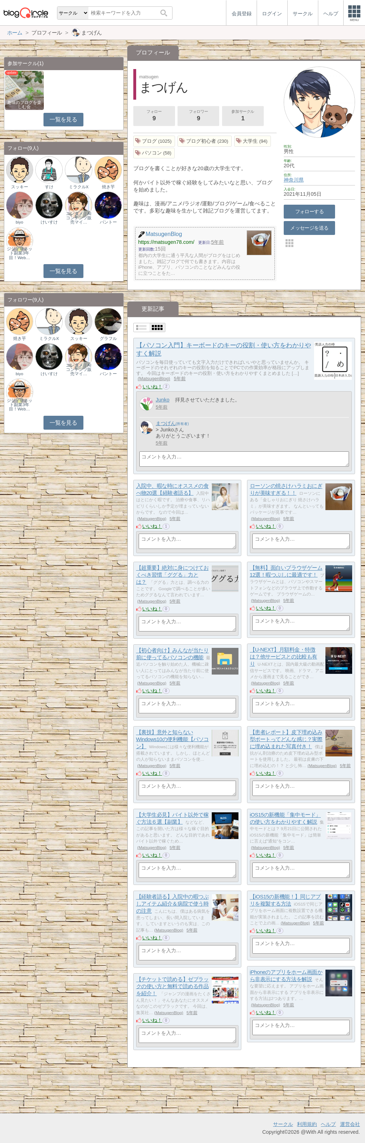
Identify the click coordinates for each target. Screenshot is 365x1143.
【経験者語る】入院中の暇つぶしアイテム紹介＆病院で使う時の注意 (172, 904)
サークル (283, 1124)
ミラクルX (79, 187)
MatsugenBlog (154, 378)
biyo (19, 222)
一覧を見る (63, 119)
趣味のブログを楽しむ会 (24, 104)
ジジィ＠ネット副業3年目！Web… (19, 253)
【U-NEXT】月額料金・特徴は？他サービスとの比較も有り (283, 657)
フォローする (309, 211)
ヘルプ (328, 1124)
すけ (49, 187)
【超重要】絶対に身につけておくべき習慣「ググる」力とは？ (172, 575)
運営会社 (350, 1124)
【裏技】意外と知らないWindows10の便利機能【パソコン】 (172, 739)
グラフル (108, 338)
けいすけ (49, 222)
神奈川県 (294, 180)
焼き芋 (108, 187)
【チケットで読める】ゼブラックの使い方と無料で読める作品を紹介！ (172, 986)
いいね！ (153, 386)
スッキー (19, 187)
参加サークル (243, 116)
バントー (108, 222)
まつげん (166, 423)
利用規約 (307, 1124)
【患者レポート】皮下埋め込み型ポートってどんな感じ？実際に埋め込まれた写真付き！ (286, 739)
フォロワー (198, 116)
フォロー (154, 116)
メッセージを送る (309, 228)
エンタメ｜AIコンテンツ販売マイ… (79, 217)
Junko (163, 400)
